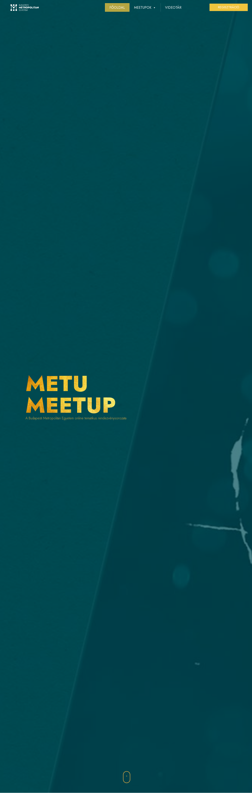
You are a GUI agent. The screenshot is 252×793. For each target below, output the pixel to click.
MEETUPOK (145, 7)
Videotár (173, 7)
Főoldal (117, 7)
